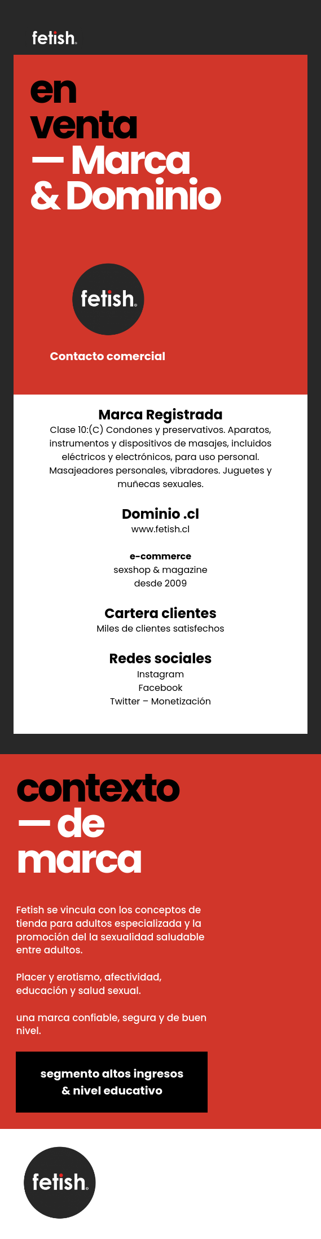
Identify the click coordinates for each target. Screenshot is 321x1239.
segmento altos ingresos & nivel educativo (112, 1082)
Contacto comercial (107, 309)
